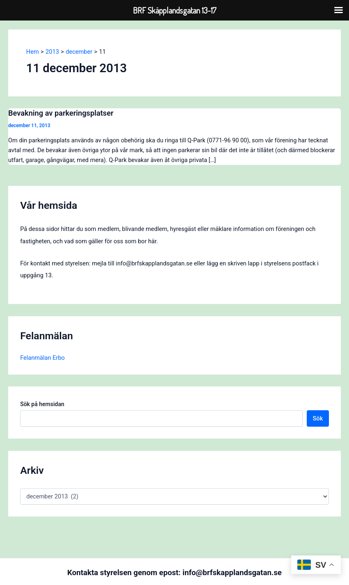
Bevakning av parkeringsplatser (61, 113)
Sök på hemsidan (42, 404)
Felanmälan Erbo (42, 357)
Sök (318, 418)
